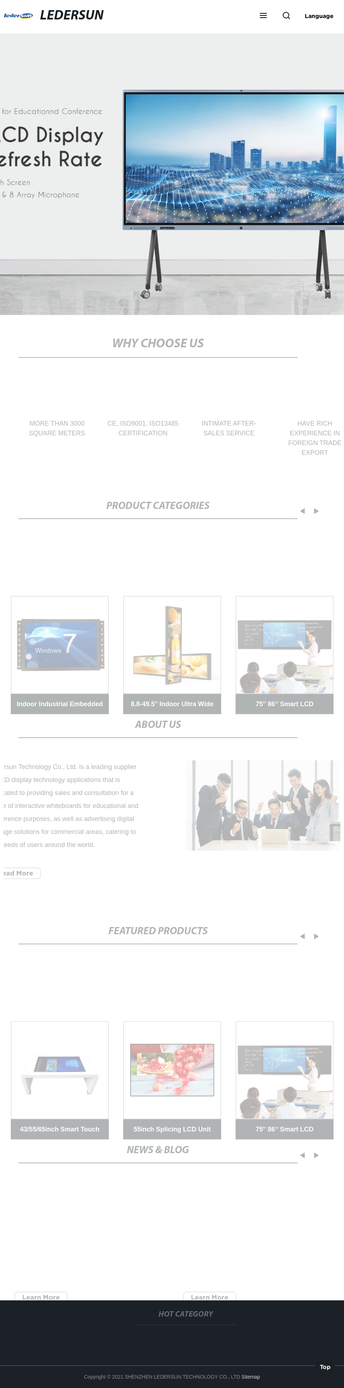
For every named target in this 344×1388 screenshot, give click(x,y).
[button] (263, 16)
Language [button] (319, 16)
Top (325, 1366)
